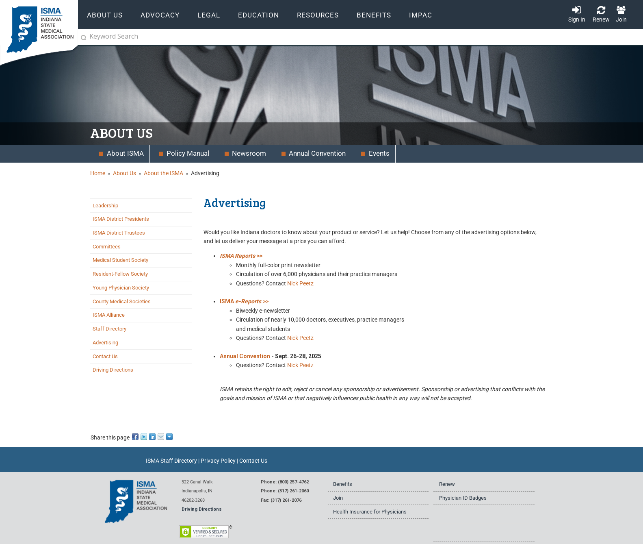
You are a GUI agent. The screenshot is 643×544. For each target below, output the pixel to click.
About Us (124, 173)
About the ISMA (163, 173)
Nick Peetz (300, 283)
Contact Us (253, 460)
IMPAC (420, 15)
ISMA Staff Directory (171, 460)
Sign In (576, 19)
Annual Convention (245, 356)
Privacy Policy (218, 460)
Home (97, 173)
